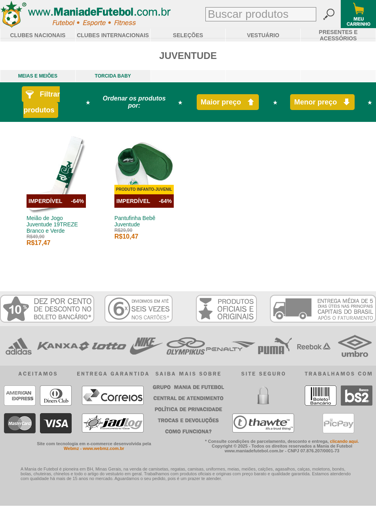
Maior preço (228, 102)
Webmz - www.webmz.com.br (94, 448)
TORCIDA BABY (113, 76)
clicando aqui (344, 441)
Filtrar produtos (41, 102)
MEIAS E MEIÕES (37, 76)
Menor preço (322, 102)
